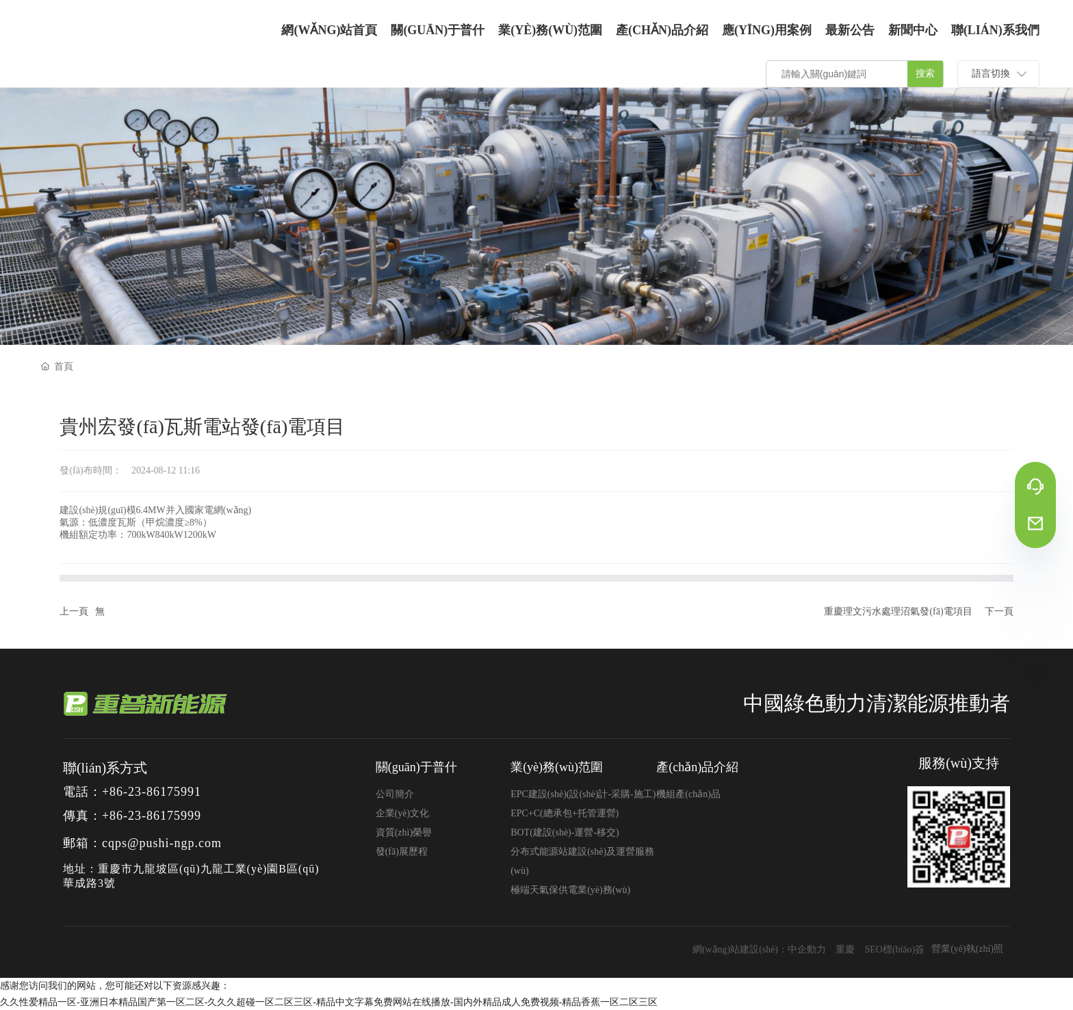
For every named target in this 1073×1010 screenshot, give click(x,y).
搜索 (925, 73)
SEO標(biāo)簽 (894, 949)
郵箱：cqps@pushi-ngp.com (142, 843)
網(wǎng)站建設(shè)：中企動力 (758, 949)
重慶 (844, 949)
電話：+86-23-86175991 (132, 792)
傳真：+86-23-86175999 (132, 816)
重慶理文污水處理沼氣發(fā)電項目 (898, 611)
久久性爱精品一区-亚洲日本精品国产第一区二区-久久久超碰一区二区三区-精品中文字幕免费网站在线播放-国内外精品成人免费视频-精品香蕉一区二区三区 (329, 1002)
